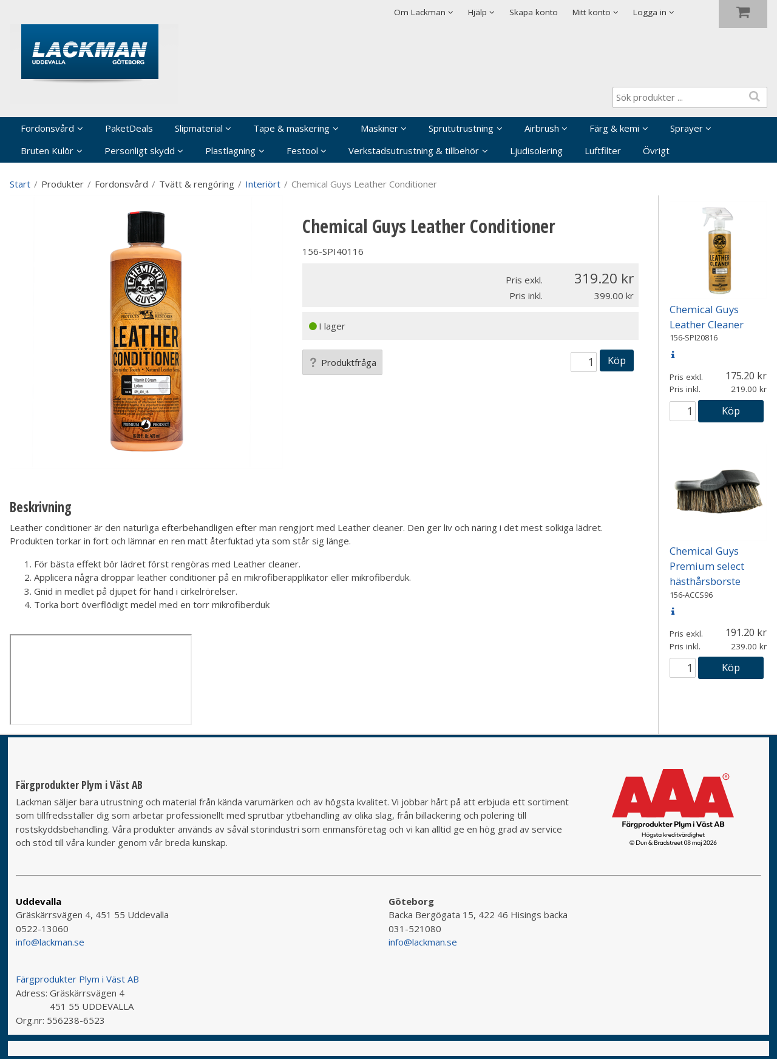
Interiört (262, 184)
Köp (617, 360)
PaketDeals (129, 128)
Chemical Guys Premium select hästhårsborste (707, 566)
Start (20, 184)
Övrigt (656, 150)
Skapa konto (533, 12)
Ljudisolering (536, 150)
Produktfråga (342, 362)
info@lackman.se (50, 942)
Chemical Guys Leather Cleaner (707, 316)
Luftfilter (603, 150)
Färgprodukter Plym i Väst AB (77, 979)
